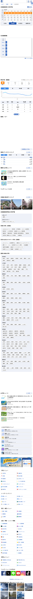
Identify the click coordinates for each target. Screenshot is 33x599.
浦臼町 (20, 346)
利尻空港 (13, 229)
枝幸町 (21, 258)
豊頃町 (4, 313)
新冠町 (12, 324)
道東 (11, 4)
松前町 (12, 361)
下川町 (26, 269)
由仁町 (4, 346)
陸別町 (16, 313)
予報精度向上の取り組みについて (16, 579)
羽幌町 (20, 275)
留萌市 (4, 275)
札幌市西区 (16, 333)
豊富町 (25, 258)
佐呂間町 (28, 282)
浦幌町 (20, 313)
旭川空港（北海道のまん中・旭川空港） (9, 235)
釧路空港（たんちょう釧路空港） (20, 231)
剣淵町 (23, 269)
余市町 (20, 356)
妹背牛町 (4, 348)
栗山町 (12, 346)
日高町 (4, 324)
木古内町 (23, 361)
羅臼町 (20, 298)
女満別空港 (20, 235)
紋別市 (4, 293)
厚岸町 (12, 302)
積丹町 (8, 356)
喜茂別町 (8, 354)
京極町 (13, 354)
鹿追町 (20, 309)
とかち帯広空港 (10, 231)
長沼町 (8, 346)
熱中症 (3, 42)
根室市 (4, 298)
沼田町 (21, 348)
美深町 (4, 271)
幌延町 (13, 260)
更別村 (12, 311)
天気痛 (3, 48)
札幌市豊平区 (5, 333)
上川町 (12, 267)
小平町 (12, 275)
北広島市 (28, 335)
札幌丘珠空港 (9, 233)
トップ (2, 4)
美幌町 (8, 282)
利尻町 (4, 260)
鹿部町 (4, 363)
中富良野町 (5, 269)
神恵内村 (4, 356)
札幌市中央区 (5, 331)
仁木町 (16, 356)
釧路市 (4, 302)
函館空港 (4, 233)
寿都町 (12, 352)
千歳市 (20, 335)
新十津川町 (24, 346)
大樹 (4, 159)
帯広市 (4, 309)
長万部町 (11, 363)
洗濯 (3, 54)
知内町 (20, 361)
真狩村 (29, 352)
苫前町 (16, 275)
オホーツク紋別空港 (25, 229)
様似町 (20, 324)
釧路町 (8, 302)
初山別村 (23, 275)
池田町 (28, 311)
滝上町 (16, 293)
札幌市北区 (11, 331)
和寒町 (19, 269)
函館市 (4, 361)
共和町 (22, 354)
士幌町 (12, 309)
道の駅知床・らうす (18, 249)
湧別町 (12, 293)
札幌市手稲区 (5, 335)
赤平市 (20, 341)
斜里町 (16, 282)
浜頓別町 (12, 258)
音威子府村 (8, 271)
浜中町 (16, 302)
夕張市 (4, 341)
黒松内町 (16, 352)
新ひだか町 (5, 326)
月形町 (16, 346)
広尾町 (20, 311)
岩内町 (26, 354)
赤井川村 (24, 356)
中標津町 (12, 298)
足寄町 (12, 313)
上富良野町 (24, 267)
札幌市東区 (16, 331)
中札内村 (8, 311)
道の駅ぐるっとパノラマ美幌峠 (8, 249)
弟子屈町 (23, 302)
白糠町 (4, 304)
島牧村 (8, 352)
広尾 (4, 161)
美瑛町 (20, 267)
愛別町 (8, 267)
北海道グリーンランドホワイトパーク (16, 247)
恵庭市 (24, 335)
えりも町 (23, 324)
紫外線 (3, 45)
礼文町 (29, 258)
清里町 (20, 282)
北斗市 (8, 361)
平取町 (8, 324)
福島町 (16, 361)
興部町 (20, 293)
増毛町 (8, 275)
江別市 (16, 335)
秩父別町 (8, 348)
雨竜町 (13, 348)
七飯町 (28, 361)
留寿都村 (4, 354)
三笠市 (24, 341)
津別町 (12, 282)
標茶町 (20, 302)
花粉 (3, 51)
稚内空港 (4, 231)
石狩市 (4, 337)
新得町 (24, 309)
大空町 (4, 284)
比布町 (4, 267)
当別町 (8, 337)
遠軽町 (8, 293)
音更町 (8, 309)
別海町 (8, 298)
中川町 (13, 271)
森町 (7, 363)
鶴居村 (28, 302)
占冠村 (15, 269)
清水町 (28, 309)
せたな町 (4, 370)
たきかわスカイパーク (6, 229)
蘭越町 (20, 352)
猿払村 (8, 258)
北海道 (7, 4)
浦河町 (16, 324)
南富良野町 (10, 269)
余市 (4, 164)
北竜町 (17, 348)
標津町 (16, 298)
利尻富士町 (8, 260)
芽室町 (4, 311)
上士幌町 (16, 309)
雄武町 (28, 293)
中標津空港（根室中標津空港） (19, 233)
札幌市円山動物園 (6, 247)
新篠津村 (12, 337)
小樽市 (4, 352)
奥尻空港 (27, 233)
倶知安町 (17, 354)
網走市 (4, 282)
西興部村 (23, 293)
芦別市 (16, 341)
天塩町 (4, 277)
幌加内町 (17, 271)
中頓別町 (16, 258)
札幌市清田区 (11, 335)
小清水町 (23, 282)
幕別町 (24, 311)
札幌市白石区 (22, 331)
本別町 (8, 313)
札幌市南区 (11, 333)
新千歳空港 (18, 229)
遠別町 (28, 275)
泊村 (29, 354)
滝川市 (28, 341)
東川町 (16, 267)
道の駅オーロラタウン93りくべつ (8, 221)
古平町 (12, 356)
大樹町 (16, 311)
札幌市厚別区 (22, 333)
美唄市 (12, 341)
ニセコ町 (24, 352)
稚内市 (4, 258)
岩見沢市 (8, 341)
